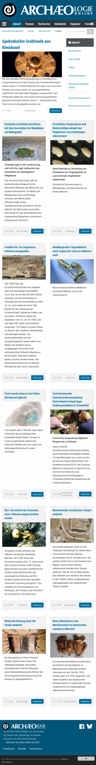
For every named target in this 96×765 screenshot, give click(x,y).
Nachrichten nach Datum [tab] (80, 105)
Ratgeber (75, 24)
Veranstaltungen (77, 75)
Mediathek (60, 24)
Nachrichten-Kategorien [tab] (79, 98)
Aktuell (17, 24)
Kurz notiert (74, 59)
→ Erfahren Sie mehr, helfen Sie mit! (21, 742)
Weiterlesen (55, 111)
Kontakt (22, 748)
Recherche (44, 24)
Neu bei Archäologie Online (79, 85)
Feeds (71, 67)
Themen (29, 24)
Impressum (9, 748)
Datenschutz (35, 748)
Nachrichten (45, 31)
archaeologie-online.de (12, 31)
